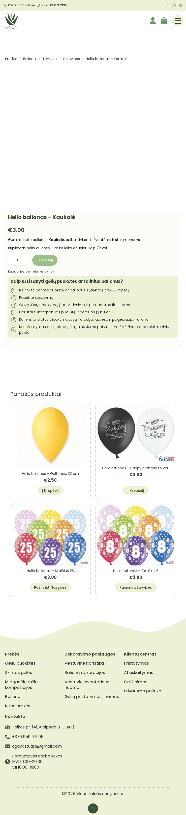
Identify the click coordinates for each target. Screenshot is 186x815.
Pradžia (11, 58)
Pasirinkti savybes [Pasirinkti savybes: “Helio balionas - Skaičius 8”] (135, 587)
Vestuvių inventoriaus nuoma (87, 684)
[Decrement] (12, 260)
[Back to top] (93, 808)
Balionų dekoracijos (85, 672)
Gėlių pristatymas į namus (92, 696)
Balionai (30, 58)
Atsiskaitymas (138, 672)
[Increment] (23, 260)
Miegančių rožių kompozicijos (21, 684)
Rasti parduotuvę (21, 5)
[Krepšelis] (164, 21)
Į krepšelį (45, 260)
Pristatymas (136, 663)
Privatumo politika (142, 691)
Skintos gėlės (18, 672)
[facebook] (167, 5)
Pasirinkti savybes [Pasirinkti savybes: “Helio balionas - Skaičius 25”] (50, 587)
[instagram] (174, 5)
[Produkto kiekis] (17, 260)
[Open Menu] (177, 20)
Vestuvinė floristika (84, 663)
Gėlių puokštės (20, 663)
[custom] (180, 5)
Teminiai (49, 58)
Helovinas (71, 58)
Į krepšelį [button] (50, 490)
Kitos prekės (17, 706)
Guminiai (32, 271)
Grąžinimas (135, 682)
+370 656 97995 (54, 5)
